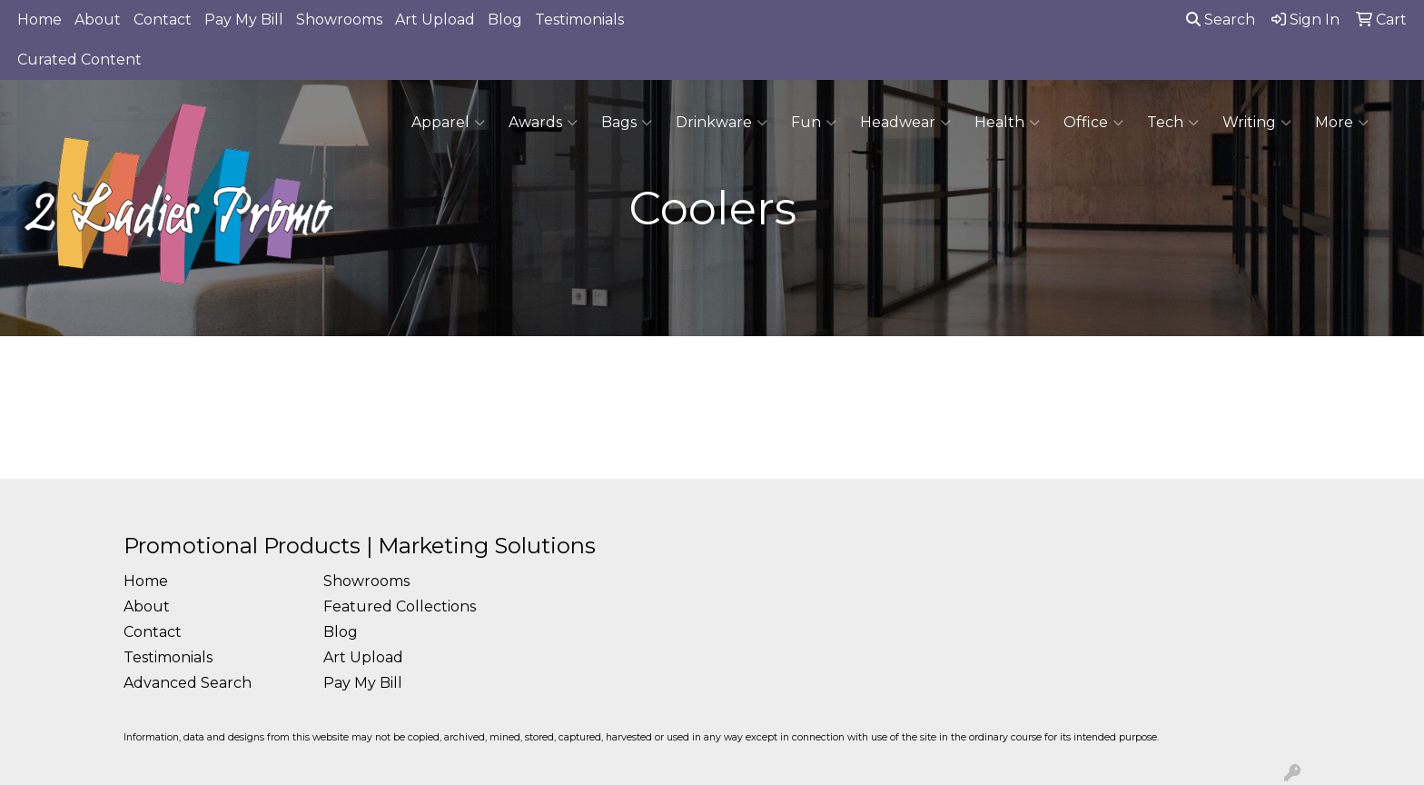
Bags (626, 123)
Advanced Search (188, 682)
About (97, 19)
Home (39, 19)
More (1342, 123)
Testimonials (579, 19)
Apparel (448, 123)
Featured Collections (399, 606)
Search (1220, 19)
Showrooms (339, 19)
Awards (543, 123)
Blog (505, 19)
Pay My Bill (243, 19)
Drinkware (721, 123)
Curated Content (79, 59)
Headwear (905, 123)
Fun (813, 123)
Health (1007, 123)
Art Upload (435, 19)
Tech (1173, 123)
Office (1093, 123)
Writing (1256, 123)
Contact (163, 19)
